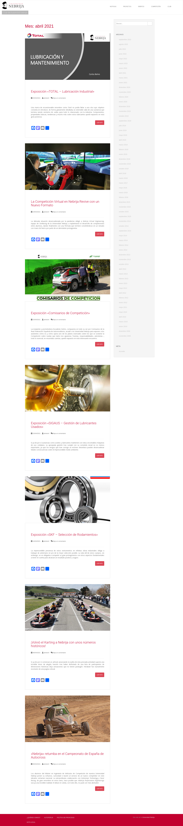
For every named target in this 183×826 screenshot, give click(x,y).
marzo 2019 (123, 145)
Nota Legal (31, 822)
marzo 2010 (123, 322)
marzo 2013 (123, 274)
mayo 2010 (123, 312)
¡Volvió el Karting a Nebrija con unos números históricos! (63, 644)
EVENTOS (141, 6)
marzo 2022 (123, 63)
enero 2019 (123, 154)
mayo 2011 (123, 307)
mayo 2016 (123, 188)
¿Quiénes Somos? (33, 817)
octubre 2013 (123, 264)
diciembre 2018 (124, 159)
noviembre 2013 (125, 259)
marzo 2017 (123, 183)
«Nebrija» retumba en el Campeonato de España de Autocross (67, 755)
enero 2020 (123, 102)
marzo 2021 (123, 78)
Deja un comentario (59, 98)
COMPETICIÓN (156, 6)
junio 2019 (123, 130)
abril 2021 (122, 73)
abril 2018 (122, 173)
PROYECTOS (127, 6)
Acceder (122, 351)
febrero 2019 (123, 149)
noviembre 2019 (125, 111)
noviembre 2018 (125, 164)
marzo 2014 (123, 240)
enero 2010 (123, 326)
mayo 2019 (123, 135)
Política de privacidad (65, 817)
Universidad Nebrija (148, 817)
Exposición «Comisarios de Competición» (60, 313)
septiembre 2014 (125, 231)
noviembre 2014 (125, 221)
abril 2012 (122, 293)
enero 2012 (123, 302)
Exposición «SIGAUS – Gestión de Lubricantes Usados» (63, 425)
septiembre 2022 (125, 39)
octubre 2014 (123, 226)
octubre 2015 (123, 212)
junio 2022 (123, 54)
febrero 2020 (123, 97)
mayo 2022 (123, 59)
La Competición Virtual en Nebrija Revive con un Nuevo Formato (65, 203)
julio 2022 (122, 49)
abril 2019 (122, 140)
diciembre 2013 (124, 255)
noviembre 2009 (125, 336)
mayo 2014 (123, 235)
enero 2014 (123, 250)
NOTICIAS (113, 6)
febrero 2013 (123, 279)
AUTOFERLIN (48, 817)
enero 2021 (123, 82)
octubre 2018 (123, 169)
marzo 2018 (123, 178)
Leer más (100, 123)
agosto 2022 (123, 44)
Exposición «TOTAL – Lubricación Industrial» (62, 91)
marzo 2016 (123, 192)
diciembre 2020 (124, 87)
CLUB (169, 6)
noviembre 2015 (125, 207)
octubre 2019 (123, 116)
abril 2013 (122, 269)
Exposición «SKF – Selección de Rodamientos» (64, 535)
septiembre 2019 (125, 121)
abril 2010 (122, 317)
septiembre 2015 (125, 216)
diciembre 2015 (124, 202)
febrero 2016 (123, 197)
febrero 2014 (123, 245)
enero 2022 (123, 68)
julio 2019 (122, 126)
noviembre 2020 (125, 92)
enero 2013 (123, 283)
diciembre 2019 (124, 106)
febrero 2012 (123, 298)
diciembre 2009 (124, 331)
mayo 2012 (123, 288)
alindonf (46, 98)
